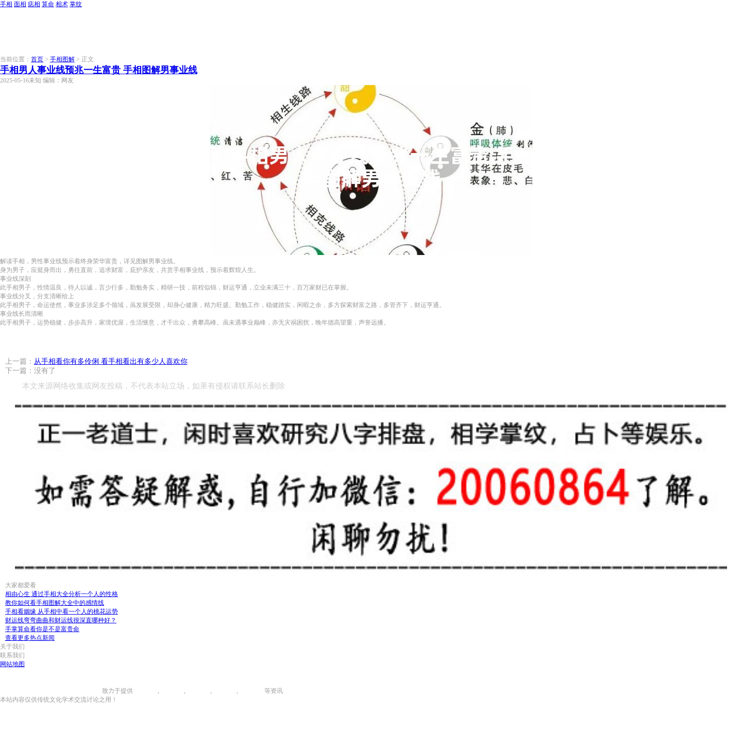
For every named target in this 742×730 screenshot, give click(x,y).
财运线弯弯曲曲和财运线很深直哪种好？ (60, 620)
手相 (6, 4)
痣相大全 (197, 690)
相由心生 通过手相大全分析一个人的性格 (61, 594)
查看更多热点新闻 (30, 637)
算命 (48, 4)
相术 (62, 4)
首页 (37, 59)
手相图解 (62, 59)
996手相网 (88, 690)
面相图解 (171, 690)
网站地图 (12, 664)
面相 (20, 4)
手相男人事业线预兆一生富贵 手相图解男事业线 (98, 70)
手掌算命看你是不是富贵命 (42, 629)
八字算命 (224, 690)
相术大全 (252, 690)
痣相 (34, 4)
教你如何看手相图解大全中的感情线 (54, 602)
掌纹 (76, 4)
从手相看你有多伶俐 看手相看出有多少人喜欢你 (111, 361)
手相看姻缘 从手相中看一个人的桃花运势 (61, 611)
